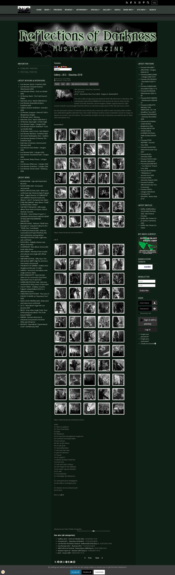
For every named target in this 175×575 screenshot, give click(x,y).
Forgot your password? (145, 335)
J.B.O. (62, 495)
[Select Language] (63, 69)
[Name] (146, 281)
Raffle (118, 10)
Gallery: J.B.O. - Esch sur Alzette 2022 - (77, 539)
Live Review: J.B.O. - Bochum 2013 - (76, 546)
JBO (68, 84)
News (47, 11)
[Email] (146, 285)
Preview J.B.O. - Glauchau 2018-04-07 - (77, 541)
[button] (55, 562)
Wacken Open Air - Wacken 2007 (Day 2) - (79, 551)
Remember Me (145, 313)
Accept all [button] (75, 572)
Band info (129, 11)
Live (63, 84)
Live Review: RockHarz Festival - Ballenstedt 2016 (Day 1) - (85, 543)
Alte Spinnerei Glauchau (80, 84)
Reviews (69, 11)
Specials (96, 11)
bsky (154, 3)
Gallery (107, 11)
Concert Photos (29, 68)
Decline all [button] (87, 572)
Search (152, 10)
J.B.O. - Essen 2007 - (71, 553)
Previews (58, 10)
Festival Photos (28, 72)
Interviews (82, 11)
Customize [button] (99, 572)
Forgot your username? (145, 340)
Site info (142, 11)
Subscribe (144, 290)
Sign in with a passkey (148, 321)
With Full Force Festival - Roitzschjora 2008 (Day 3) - (82, 548)
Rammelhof (94, 84)
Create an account (148, 343)
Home (38, 10)
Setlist (57, 84)
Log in (147, 329)
